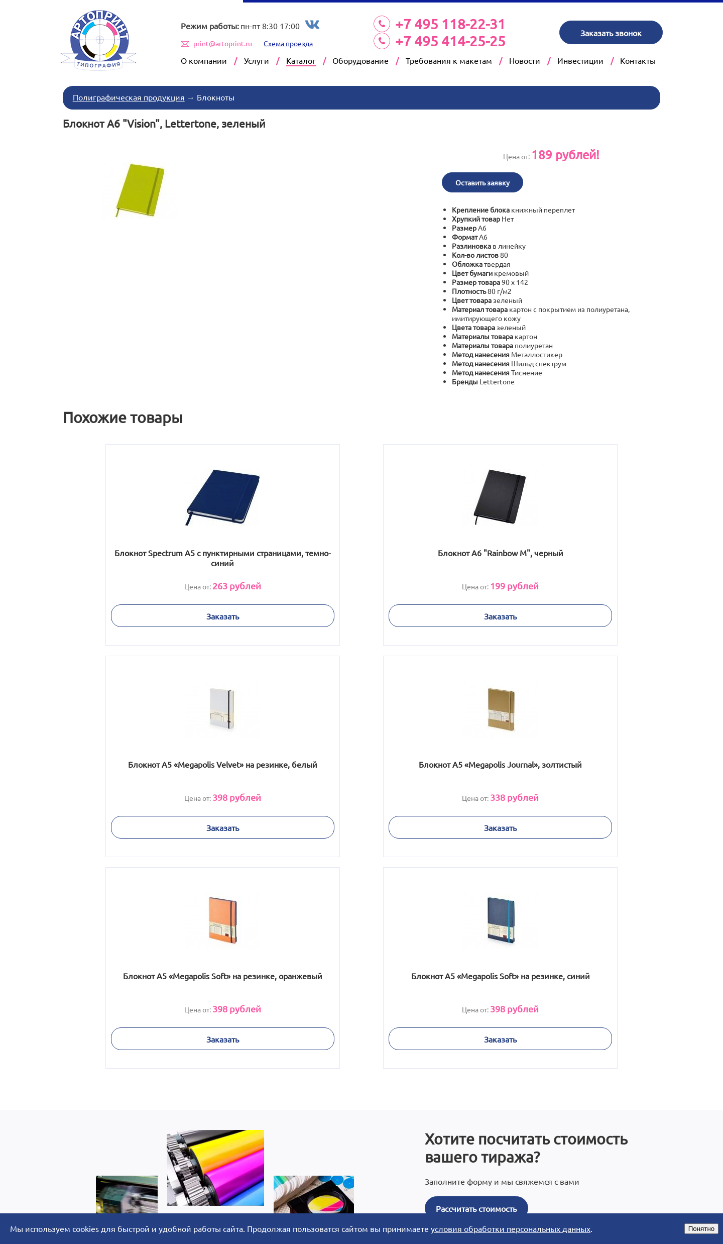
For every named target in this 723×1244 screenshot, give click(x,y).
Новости (524, 60)
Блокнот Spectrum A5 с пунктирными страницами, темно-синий (167, 554)
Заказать (167, 612)
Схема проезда (288, 43)
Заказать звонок (611, 33)
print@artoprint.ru (222, 43)
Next (585, 1194)
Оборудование (360, 60)
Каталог (301, 60)
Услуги (256, 60)
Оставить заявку (485, 178)
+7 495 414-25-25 (450, 41)
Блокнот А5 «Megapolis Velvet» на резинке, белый (556, 554)
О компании (204, 60)
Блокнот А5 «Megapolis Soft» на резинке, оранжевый (361, 766)
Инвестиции (580, 60)
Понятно (701, 1228)
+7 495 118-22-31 (450, 24)
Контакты (638, 60)
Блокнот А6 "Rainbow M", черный (361, 549)
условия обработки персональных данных (510, 1228)
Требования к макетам (449, 60)
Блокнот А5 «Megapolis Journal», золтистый (167, 766)
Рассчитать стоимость (476, 990)
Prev (137, 1194)
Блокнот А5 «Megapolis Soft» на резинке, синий (556, 766)
